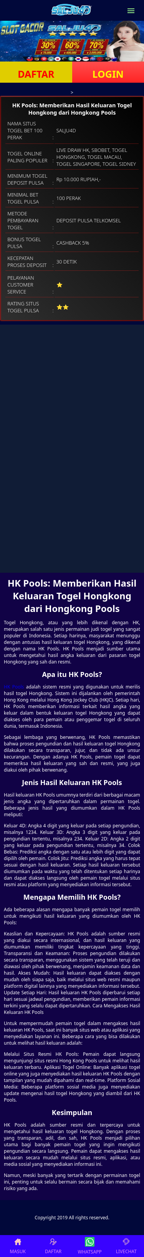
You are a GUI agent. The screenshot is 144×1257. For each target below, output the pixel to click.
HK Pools (14, 687)
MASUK (18, 1246)
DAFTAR (36, 73)
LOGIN (108, 73)
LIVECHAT (126, 1246)
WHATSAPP (90, 1246)
